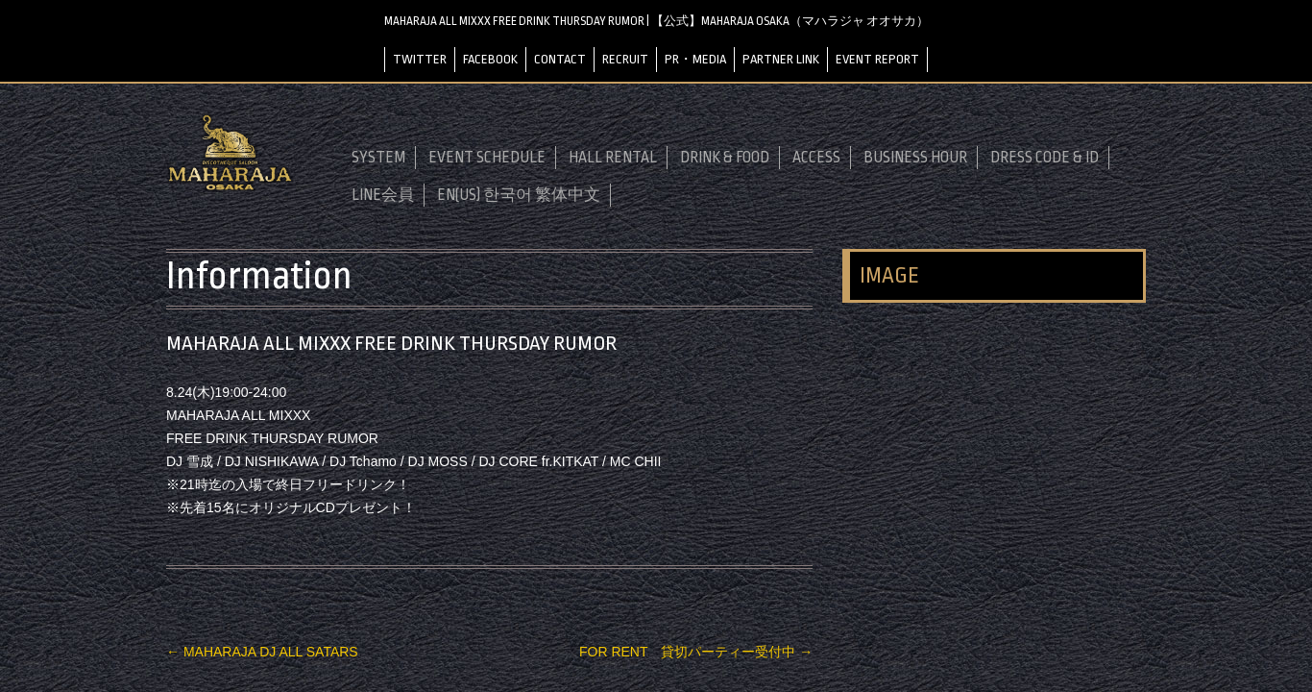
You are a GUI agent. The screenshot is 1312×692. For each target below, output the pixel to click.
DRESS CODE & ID (1044, 157)
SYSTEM (378, 157)
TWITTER (420, 59)
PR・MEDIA (695, 59)
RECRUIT (625, 59)
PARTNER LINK (780, 59)
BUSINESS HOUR (915, 157)
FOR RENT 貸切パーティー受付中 (696, 651)
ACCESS (816, 157)
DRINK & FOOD (724, 157)
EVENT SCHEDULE (487, 157)
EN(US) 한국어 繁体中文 (518, 195)
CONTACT (560, 59)
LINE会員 (383, 195)
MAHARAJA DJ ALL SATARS (262, 651)
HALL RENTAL (613, 157)
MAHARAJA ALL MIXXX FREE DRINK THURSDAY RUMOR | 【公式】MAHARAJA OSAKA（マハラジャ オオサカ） (656, 21)
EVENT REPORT (877, 59)
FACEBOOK (490, 59)
